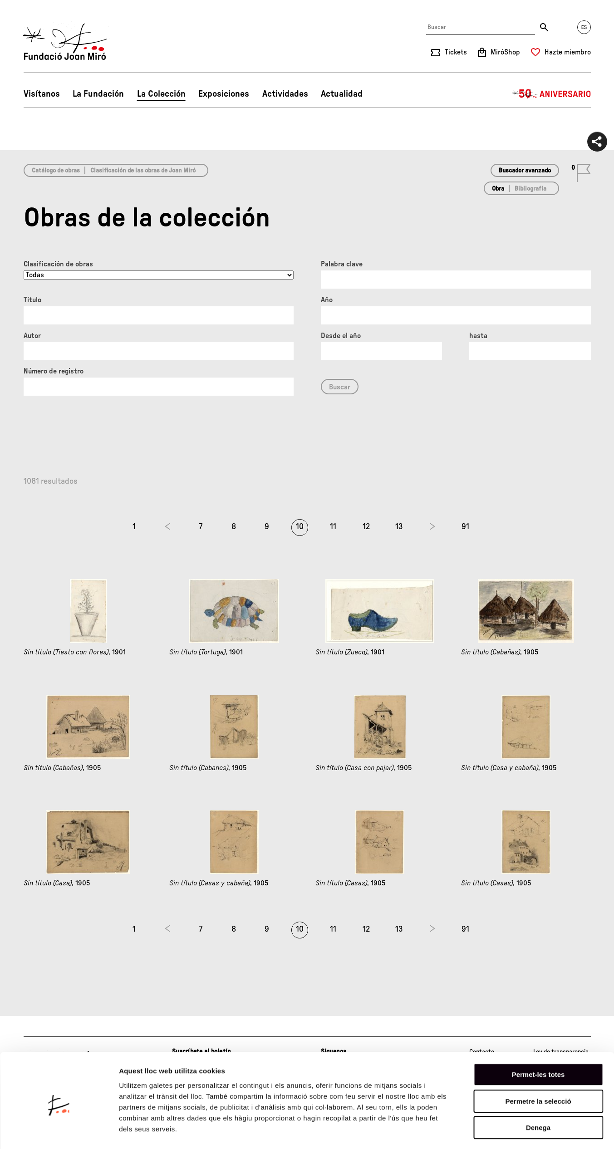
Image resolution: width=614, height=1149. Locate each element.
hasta (478, 335)
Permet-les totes (538, 1038)
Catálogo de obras (56, 170)
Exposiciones (223, 93)
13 (399, 527)
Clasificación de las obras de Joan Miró (143, 170)
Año (327, 300)
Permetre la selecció (538, 1065)
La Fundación (98, 93)
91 (465, 527)
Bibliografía (530, 189)
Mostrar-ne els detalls (522, 1131)
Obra (498, 189)
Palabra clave (342, 264)
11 (333, 527)
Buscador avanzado (525, 170)
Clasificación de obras (58, 264)
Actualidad (342, 93)
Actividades (285, 93)
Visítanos (42, 93)
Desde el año (341, 335)
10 (300, 527)
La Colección (161, 93)
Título (32, 300)
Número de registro (54, 371)
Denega (538, 1091)
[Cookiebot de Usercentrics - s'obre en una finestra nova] (58, 1131)
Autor (32, 335)
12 (366, 527)
